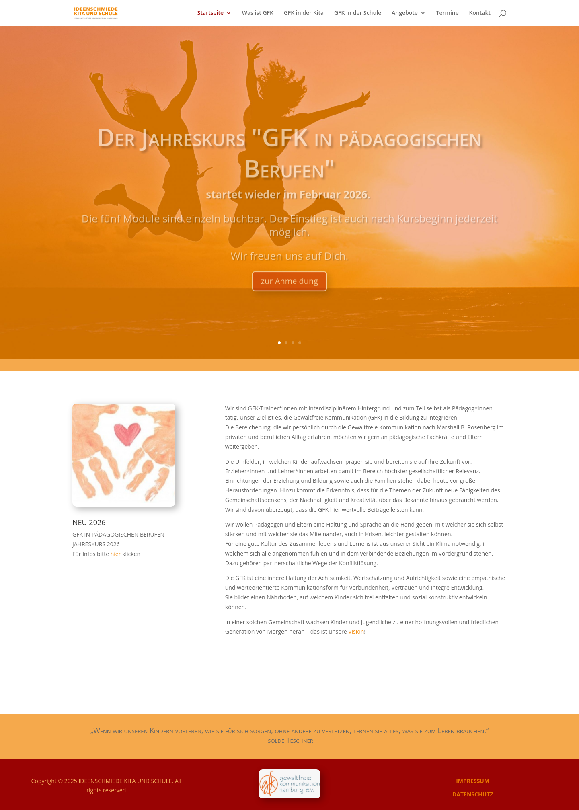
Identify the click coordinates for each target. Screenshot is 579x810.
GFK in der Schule (358, 13)
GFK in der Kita (304, 13)
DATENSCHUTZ (472, 794)
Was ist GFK (257, 13)
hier (116, 554)
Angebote (405, 13)
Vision (356, 631)
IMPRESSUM (472, 781)
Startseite (210, 13)
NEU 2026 (89, 522)
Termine (447, 13)
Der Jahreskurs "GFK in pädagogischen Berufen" (289, 168)
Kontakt (480, 13)
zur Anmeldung (289, 296)
